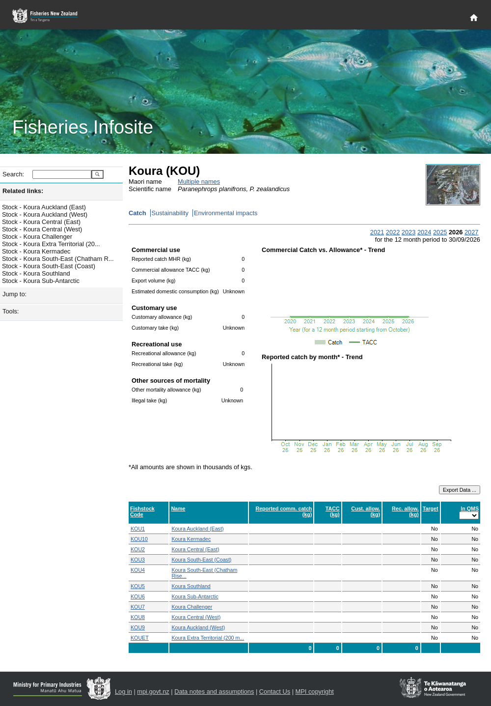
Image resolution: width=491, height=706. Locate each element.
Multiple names (199, 181)
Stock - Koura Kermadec (36, 251)
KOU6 (138, 596)
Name (178, 508)
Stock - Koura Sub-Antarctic (41, 280)
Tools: (10, 311)
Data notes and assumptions (214, 691)
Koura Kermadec (191, 539)
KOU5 (138, 586)
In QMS (470, 508)
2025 (440, 232)
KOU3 (138, 560)
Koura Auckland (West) (198, 627)
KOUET (140, 638)
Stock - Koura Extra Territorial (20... (51, 244)
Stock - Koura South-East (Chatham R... (58, 258)
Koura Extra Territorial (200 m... (207, 638)
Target (430, 508)
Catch (137, 213)
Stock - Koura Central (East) (41, 222)
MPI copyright (315, 691)
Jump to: (14, 294)
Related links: (22, 191)
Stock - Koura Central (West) (42, 229)
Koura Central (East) (195, 549)
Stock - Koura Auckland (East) (44, 207)
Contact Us (274, 691)
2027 (471, 232)
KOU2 (138, 549)
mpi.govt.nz (153, 691)
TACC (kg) (333, 511)
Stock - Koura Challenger (37, 236)
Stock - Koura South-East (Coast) (48, 266)
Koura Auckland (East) (197, 529)
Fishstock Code (142, 511)
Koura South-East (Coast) (201, 560)
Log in (123, 691)
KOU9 (138, 627)
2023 (408, 232)
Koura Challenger (191, 607)
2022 (393, 232)
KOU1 (138, 529)
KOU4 (138, 570)
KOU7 (138, 607)
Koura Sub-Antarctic (194, 596)
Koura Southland (190, 586)
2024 (424, 232)
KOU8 (138, 617)
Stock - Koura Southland (36, 273)
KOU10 (139, 539)
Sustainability (170, 213)
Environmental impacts (225, 213)
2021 (377, 232)
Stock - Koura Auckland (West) (44, 214)
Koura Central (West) (195, 617)
